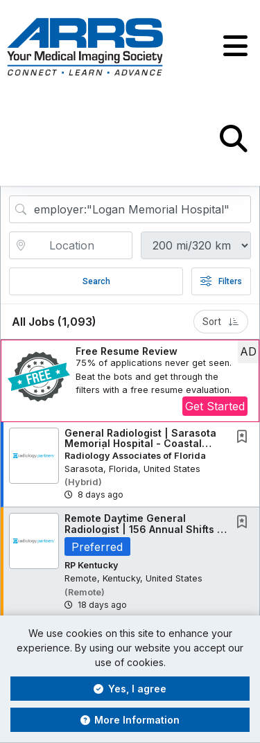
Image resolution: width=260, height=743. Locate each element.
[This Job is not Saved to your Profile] (245, 438)
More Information (130, 720)
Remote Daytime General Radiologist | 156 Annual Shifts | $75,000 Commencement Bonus (143, 528)
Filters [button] (221, 281)
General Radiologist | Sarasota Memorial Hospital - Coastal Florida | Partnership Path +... (140, 443)
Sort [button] (220, 321)
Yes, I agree (130, 688)
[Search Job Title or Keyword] (139, 209)
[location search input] (80, 245)
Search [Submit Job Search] (96, 281)
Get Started (215, 406)
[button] (235, 46)
